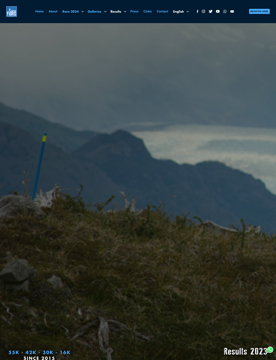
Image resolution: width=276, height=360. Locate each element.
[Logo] (11, 11)
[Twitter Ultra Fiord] (210, 12)
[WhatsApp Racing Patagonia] (224, 12)
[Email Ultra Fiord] (232, 12)
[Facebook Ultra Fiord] (197, 12)
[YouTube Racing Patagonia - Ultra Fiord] (217, 12)
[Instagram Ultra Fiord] (203, 12)
